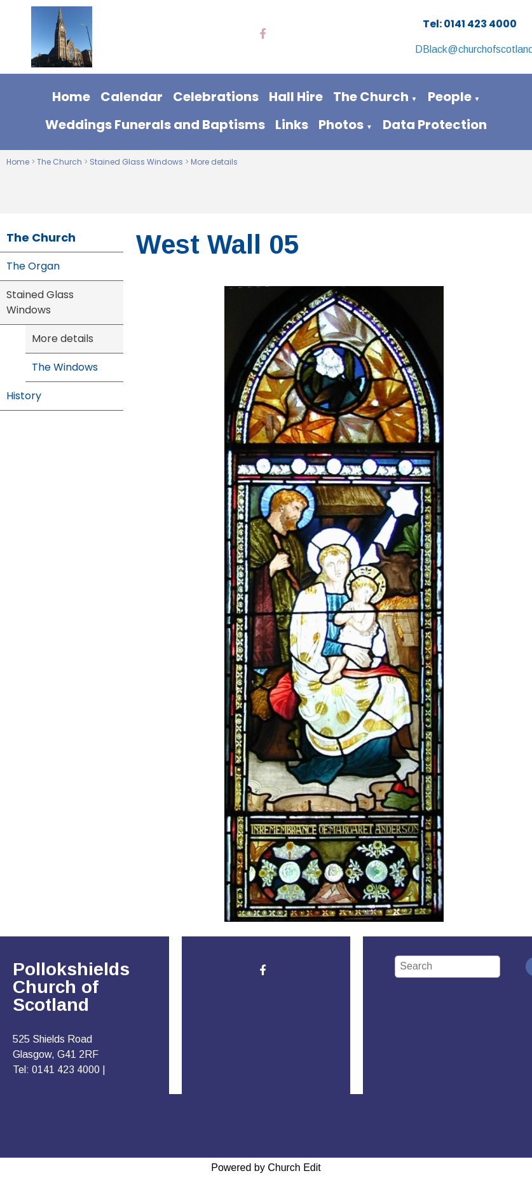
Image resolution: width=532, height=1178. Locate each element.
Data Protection (435, 125)
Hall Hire (296, 97)
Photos (341, 125)
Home (71, 97)
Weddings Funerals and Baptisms (155, 125)
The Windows (65, 367)
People (450, 97)
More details (214, 161)
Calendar (131, 97)
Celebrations (216, 97)
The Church (371, 97)
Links (291, 125)
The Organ (33, 266)
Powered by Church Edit (266, 1167)
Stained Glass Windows (136, 161)
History (23, 395)
